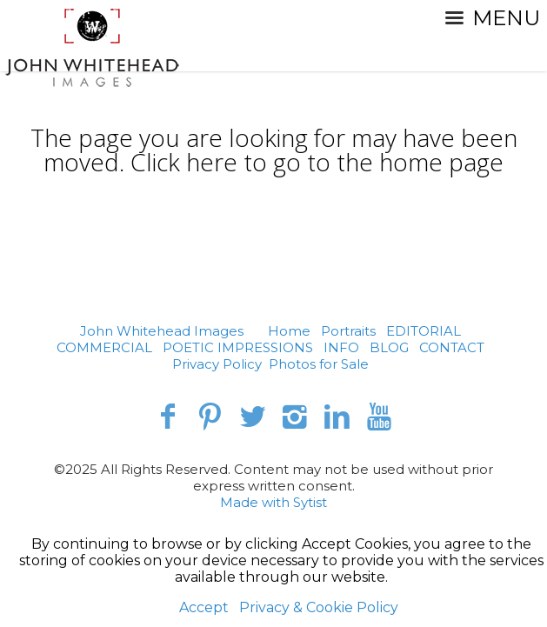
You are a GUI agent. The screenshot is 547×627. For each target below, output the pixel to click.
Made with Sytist (273, 502)
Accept (204, 607)
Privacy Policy (217, 364)
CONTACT (451, 347)
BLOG (389, 347)
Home (289, 331)
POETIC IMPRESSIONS (238, 347)
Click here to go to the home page (317, 161)
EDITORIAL (423, 331)
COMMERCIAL (104, 347)
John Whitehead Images (161, 331)
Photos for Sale (319, 364)
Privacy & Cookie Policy (318, 607)
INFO (341, 347)
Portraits (348, 331)
